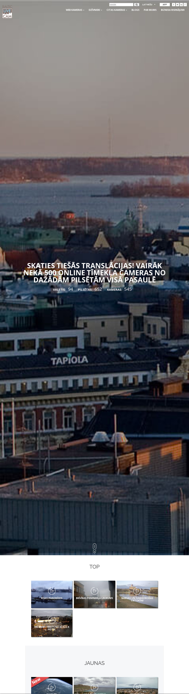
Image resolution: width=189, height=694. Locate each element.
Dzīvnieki (95, 10)
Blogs (135, 10)
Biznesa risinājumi (173, 10)
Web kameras (75, 10)
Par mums (150, 10)
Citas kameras (117, 10)
